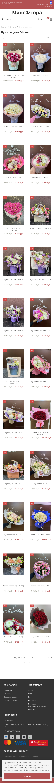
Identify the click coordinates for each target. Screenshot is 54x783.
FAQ (30, 693)
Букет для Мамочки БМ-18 (40, 229)
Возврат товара (11, 697)
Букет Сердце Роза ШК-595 (13, 229)
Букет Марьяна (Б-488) (40, 586)
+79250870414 (47, 6)
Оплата (7, 693)
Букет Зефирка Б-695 (40, 75)
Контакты (32, 700)
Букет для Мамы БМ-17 (13, 280)
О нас (31, 690)
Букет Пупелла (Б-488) (13, 637)
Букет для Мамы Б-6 (13, 433)
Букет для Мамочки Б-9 (40, 331)
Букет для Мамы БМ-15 (13, 331)
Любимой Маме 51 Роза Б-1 (40, 535)
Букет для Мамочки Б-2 (13, 535)
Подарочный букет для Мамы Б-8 (13, 382)
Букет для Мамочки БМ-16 (40, 280)
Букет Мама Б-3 (40, 484)
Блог (30, 697)
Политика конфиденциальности (38, 705)
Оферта (31, 709)
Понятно (27, 776)
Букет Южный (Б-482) (40, 637)
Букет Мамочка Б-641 (13, 177)
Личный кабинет (11, 700)
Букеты (12, 27)
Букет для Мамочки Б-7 (40, 382)
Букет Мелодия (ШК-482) (13, 586)
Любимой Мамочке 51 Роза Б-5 (40, 433)
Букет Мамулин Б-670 (40, 126)
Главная (4, 27)
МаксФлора (27, 12)
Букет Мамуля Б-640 (40, 177)
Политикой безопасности (37, 770)
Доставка (8, 690)
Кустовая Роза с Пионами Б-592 (13, 76)
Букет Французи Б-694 (13, 126)
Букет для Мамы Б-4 (13, 484)
